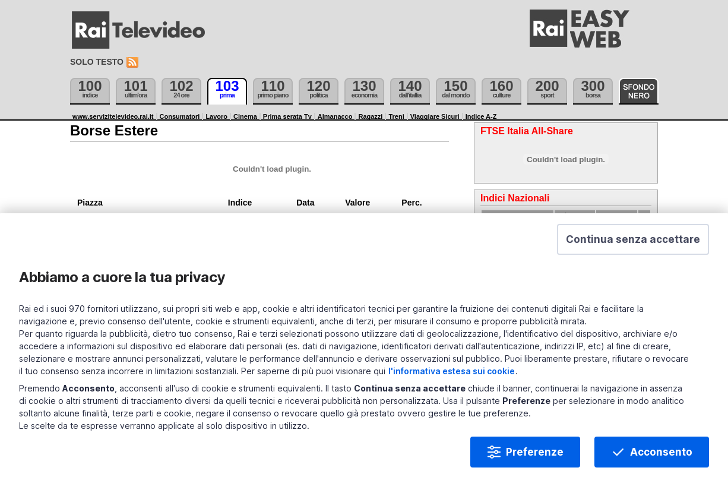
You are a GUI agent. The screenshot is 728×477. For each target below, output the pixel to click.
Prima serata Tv (287, 116)
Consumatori (180, 116)
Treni (396, 116)
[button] (633, 242)
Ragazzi (370, 116)
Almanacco (335, 116)
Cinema (245, 116)
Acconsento (661, 455)
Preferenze (535, 455)
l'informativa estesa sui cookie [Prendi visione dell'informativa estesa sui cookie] (451, 374)
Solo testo (97, 62)
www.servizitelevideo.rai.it (113, 116)
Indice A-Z (481, 116)
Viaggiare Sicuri (435, 116)
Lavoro (216, 116)
